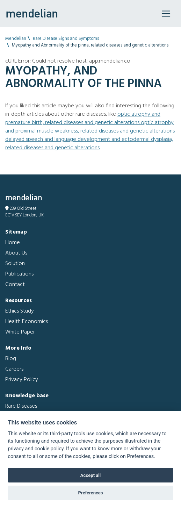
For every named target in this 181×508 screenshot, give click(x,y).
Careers (14, 369)
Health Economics (26, 321)
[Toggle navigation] (166, 13)
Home (12, 242)
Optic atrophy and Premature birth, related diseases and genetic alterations (82, 118)
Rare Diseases (21, 406)
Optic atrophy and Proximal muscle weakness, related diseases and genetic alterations (90, 127)
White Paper (20, 332)
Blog (10, 358)
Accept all (90, 475)
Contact (15, 284)
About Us (16, 253)
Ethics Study (19, 311)
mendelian (32, 13)
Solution (15, 263)
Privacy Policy (21, 379)
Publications (19, 274)
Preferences (90, 492)
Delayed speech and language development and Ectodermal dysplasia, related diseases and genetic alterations (89, 143)
